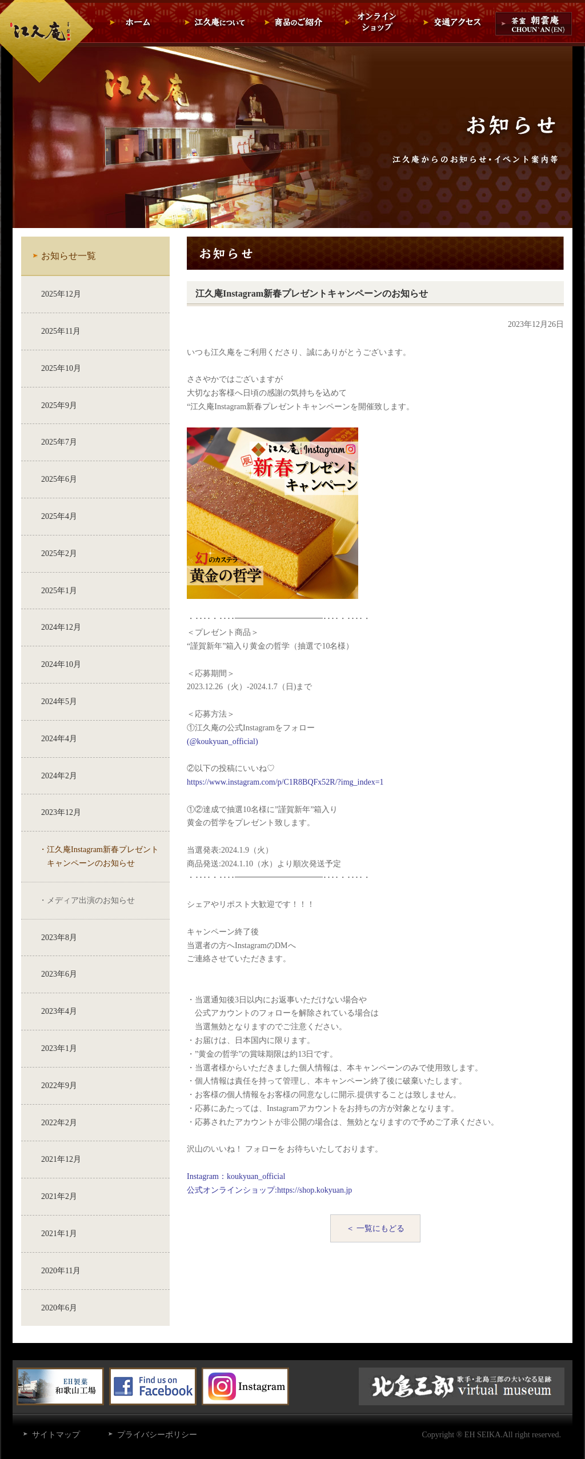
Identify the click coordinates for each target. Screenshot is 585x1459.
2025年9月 (59, 405)
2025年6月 (59, 479)
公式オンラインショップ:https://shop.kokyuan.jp (269, 1190)
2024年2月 (59, 776)
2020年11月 (61, 1270)
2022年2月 (59, 1122)
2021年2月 (59, 1196)
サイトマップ (56, 1434)
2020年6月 (59, 1308)
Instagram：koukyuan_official (236, 1176)
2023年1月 (59, 1048)
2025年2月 (59, 553)
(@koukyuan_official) (222, 741)
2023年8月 (59, 937)
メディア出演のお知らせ (91, 900)
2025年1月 (59, 590)
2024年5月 (59, 701)
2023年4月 (59, 1011)
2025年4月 (59, 516)
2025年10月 (61, 368)
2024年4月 (59, 738)
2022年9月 (59, 1085)
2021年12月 (61, 1159)
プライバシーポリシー (157, 1434)
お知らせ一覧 (68, 256)
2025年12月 (61, 294)
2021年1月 (59, 1233)
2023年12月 (61, 812)
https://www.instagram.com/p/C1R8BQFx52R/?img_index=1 (285, 782)
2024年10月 (61, 664)
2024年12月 (61, 627)
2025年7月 (59, 442)
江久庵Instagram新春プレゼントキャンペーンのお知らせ (103, 856)
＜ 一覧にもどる (375, 1228)
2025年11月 (61, 331)
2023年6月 (59, 974)
